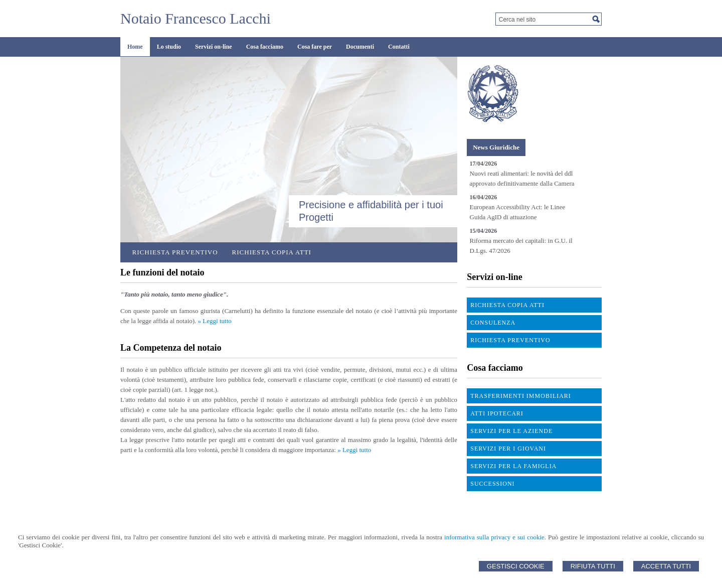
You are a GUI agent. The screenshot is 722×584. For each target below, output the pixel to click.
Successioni (492, 483)
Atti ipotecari (496, 413)
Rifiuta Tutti (593, 566)
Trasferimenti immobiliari (520, 395)
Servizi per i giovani (508, 448)
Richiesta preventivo (175, 252)
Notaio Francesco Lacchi (195, 18)
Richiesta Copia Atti (271, 252)
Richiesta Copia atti (507, 305)
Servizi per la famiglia (513, 466)
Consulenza (492, 322)
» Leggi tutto (215, 321)
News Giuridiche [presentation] (496, 147)
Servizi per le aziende (511, 430)
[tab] (496, 147)
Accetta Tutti (666, 566)
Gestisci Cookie (516, 566)
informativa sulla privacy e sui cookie (494, 537)
